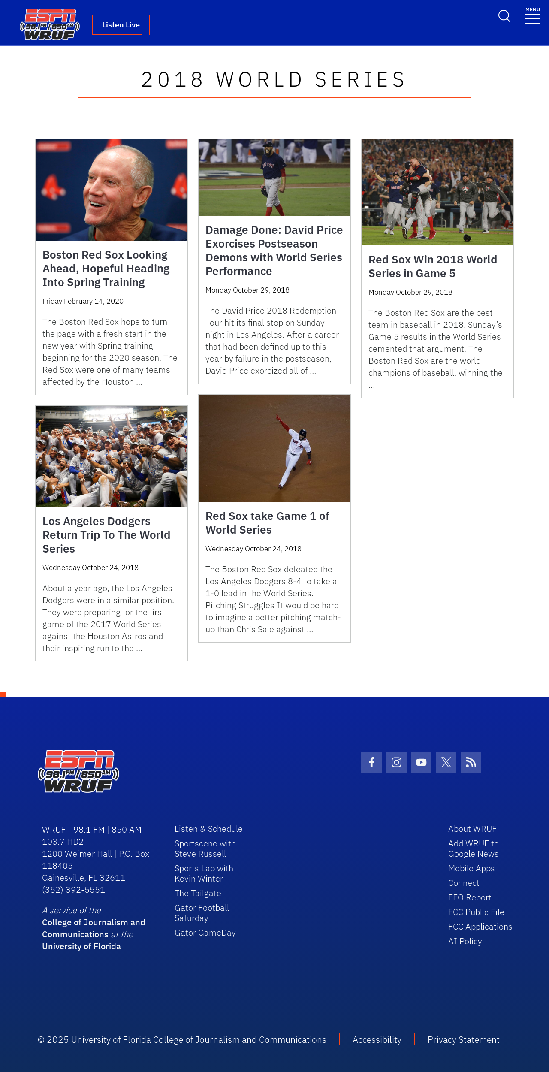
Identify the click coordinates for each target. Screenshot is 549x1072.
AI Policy (465, 941)
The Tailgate (198, 893)
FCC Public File (476, 912)
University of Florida (81, 946)
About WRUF (472, 828)
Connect (464, 882)
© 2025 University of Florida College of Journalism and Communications (182, 1039)
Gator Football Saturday (202, 913)
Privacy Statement (464, 1039)
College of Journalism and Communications (93, 928)
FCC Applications (480, 926)
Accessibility (377, 1039)
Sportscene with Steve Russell (205, 848)
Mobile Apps (471, 868)
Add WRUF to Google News (473, 848)
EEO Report (470, 897)
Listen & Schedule (209, 828)
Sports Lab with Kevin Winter (204, 873)
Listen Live (121, 25)
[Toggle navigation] (533, 14)
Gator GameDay (205, 932)
